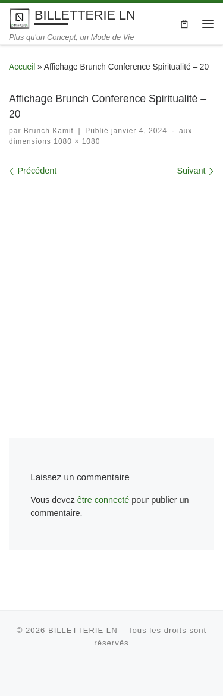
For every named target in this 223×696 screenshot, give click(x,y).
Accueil (22, 66)
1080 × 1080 (75, 141)
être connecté (103, 500)
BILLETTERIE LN (83, 630)
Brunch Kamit (49, 131)
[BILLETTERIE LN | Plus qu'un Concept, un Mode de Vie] (19, 17)
